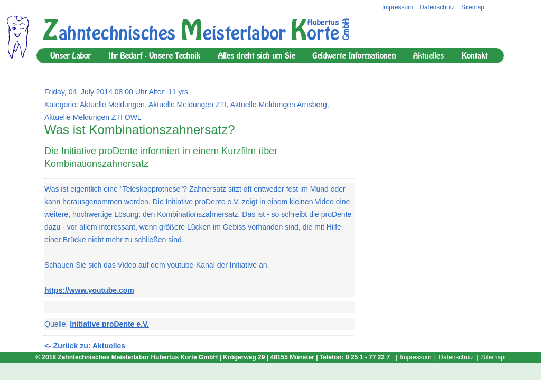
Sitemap (472, 7)
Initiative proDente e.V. (109, 324)
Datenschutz (437, 7)
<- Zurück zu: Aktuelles (84, 345)
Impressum (397, 7)
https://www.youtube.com (89, 290)
